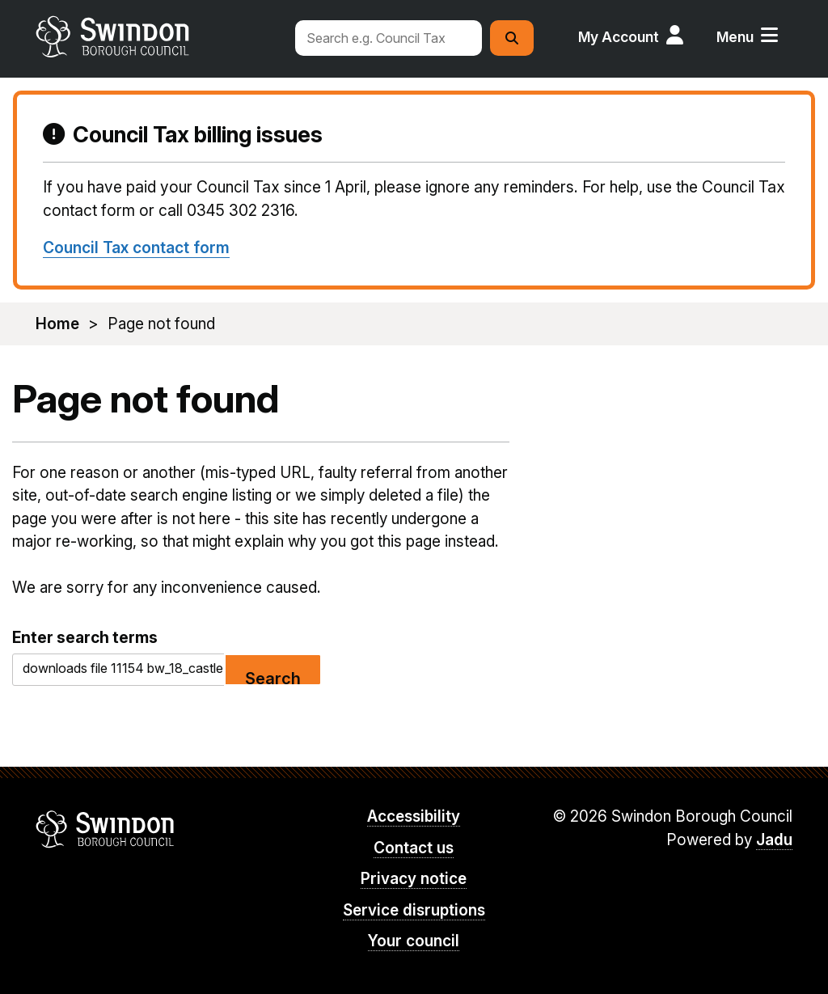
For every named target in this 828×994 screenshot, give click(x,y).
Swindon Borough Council (105, 829)
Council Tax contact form (136, 247)
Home (57, 324)
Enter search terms (85, 637)
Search (273, 677)
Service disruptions (414, 910)
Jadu (774, 840)
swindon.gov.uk (157, 36)
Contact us (414, 848)
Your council (413, 941)
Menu (735, 36)
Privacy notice (414, 878)
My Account (618, 36)
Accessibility (413, 816)
